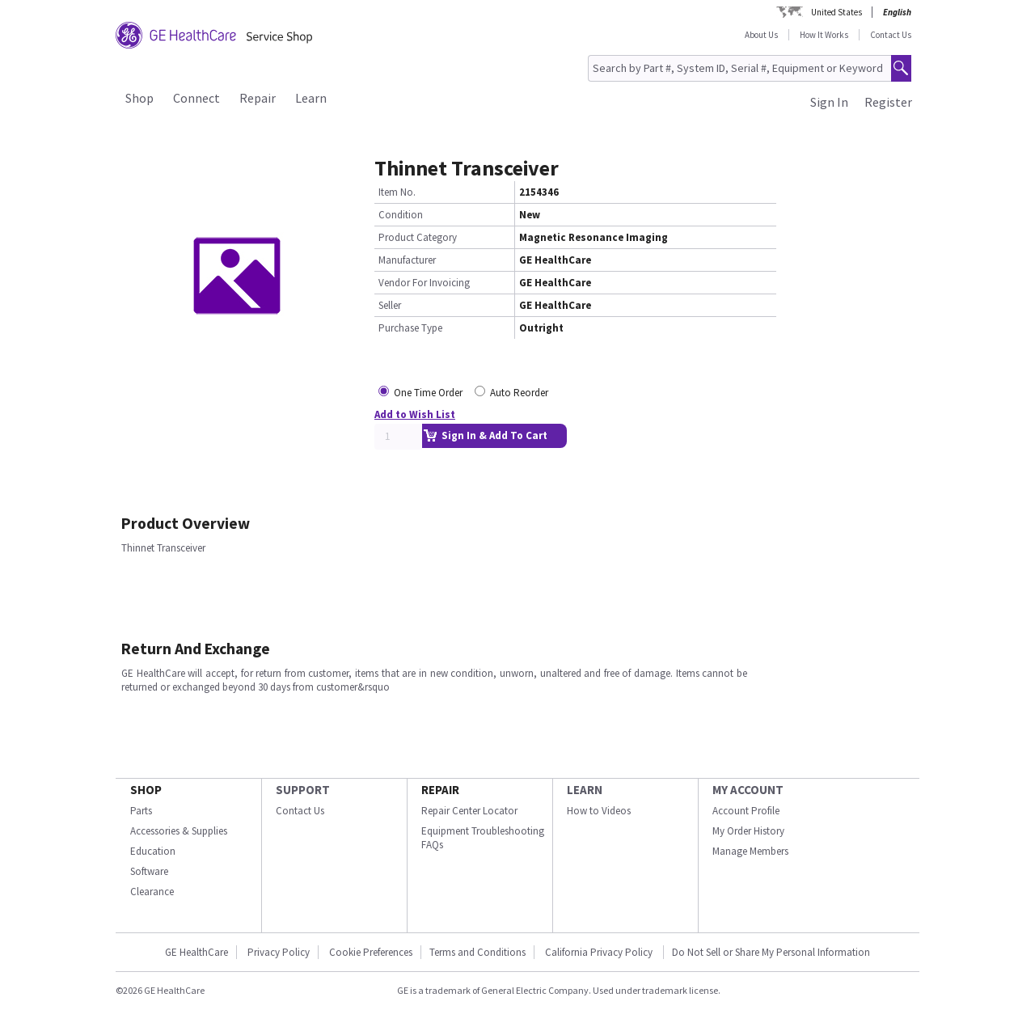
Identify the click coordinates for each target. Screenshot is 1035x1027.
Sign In (829, 102)
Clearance (152, 891)
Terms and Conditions (477, 952)
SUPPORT (303, 789)
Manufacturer (407, 260)
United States (836, 12)
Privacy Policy (278, 952)
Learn (311, 98)
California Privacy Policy (600, 952)
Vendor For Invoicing (424, 283)
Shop (139, 98)
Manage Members (750, 851)
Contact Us (890, 34)
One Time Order (428, 392)
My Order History (748, 831)
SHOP (146, 789)
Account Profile (745, 811)
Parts (141, 811)
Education (152, 851)
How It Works (824, 34)
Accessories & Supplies (178, 831)
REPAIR (440, 789)
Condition (400, 215)
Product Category (417, 237)
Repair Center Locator (469, 811)
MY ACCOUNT (748, 789)
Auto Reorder (519, 392)
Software (149, 871)
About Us (761, 34)
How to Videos (599, 811)
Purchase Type (410, 328)
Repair (257, 98)
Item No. (397, 192)
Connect (196, 98)
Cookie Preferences (370, 952)
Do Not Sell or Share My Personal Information (771, 952)
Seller (389, 305)
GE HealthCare (196, 952)
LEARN (584, 789)
